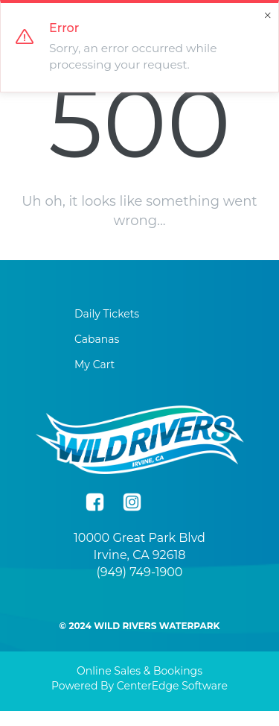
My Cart (94, 364)
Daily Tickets (106, 314)
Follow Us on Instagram (132, 502)
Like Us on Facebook (95, 502)
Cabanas (96, 339)
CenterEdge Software (172, 685)
